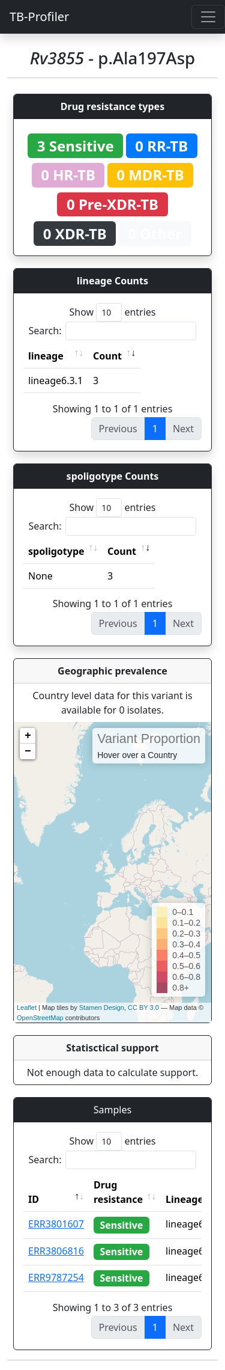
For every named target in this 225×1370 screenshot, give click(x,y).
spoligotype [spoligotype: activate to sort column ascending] (56, 551)
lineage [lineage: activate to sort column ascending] (46, 355)
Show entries (112, 312)
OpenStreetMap (40, 1017)
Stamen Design (101, 1007)
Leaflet (27, 1007)
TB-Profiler (39, 16)
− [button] (28, 751)
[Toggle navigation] (208, 17)
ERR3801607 (56, 1224)
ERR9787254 (56, 1277)
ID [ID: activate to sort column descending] (33, 1199)
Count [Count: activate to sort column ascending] (107, 355)
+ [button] (28, 736)
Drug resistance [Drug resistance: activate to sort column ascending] (118, 1192)
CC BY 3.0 (143, 1007)
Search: (113, 331)
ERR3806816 (56, 1251)
